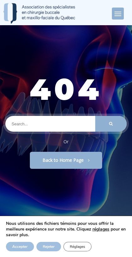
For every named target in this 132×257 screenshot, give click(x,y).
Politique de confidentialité (69, 244)
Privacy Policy (111, 244)
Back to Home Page (66, 160)
